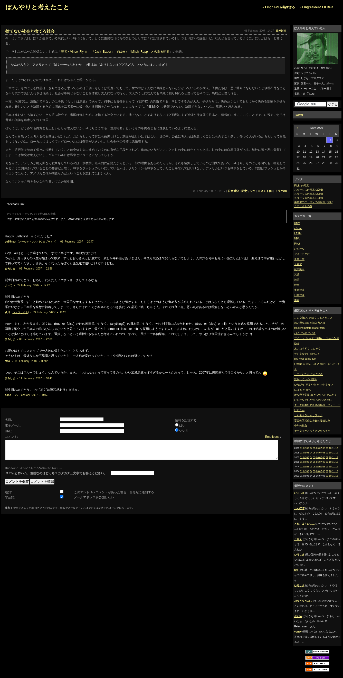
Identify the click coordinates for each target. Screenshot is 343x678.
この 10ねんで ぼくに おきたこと (313, 317)
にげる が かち (302, 389)
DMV (297, 223)
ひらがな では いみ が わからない (313, 384)
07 (320, 448)
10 (330, 448)
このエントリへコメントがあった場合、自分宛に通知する (114, 496)
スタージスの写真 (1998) (308, 198)
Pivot (297, 243)
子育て (298, 264)
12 (336, 448)
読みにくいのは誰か (305, 379)
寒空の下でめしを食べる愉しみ (312, 420)
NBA (297, 238)
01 (301, 448)
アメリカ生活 (302, 254)
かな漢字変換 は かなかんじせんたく (315, 394)
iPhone (298, 228)
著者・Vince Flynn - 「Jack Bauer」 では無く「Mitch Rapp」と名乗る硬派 (115, 51)
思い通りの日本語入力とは (309, 322)
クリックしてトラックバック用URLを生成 (30, 213)
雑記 (296, 279)
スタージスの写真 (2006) (308, 189)
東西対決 (299, 290)
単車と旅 (299, 259)
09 (327, 448)
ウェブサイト (47, 241)
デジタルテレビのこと (307, 353)
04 (311, 448)
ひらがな (299, 248)
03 (308, 448)
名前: (8, 419)
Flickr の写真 (301, 185)
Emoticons (272, 437)
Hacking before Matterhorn (309, 328)
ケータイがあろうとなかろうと (312, 430)
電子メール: (13, 425)
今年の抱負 (300, 425)
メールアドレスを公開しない (94, 501)
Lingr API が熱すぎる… (281, 7)
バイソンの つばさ (305, 333)
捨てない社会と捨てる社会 (30, 31)
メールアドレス (28, 241)
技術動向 (299, 269)
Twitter (298, 114)
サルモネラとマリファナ (308, 415)
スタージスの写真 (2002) (308, 193)
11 (333, 452)
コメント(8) (265, 190)
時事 (296, 284)
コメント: (11, 437)
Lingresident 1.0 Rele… (319, 7)
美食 (296, 300)
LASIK (297, 233)
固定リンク (248, 190)
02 (304, 448)
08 (323, 448)
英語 (296, 274)
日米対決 (299, 295)
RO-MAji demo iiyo (305, 358)
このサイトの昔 (303, 206)
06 (317, 448)
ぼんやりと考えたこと (38, 7)
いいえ (183, 430)
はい (182, 425)
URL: (8, 431)
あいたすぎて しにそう (307, 348)
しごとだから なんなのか (308, 374)
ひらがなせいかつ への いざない (313, 399)
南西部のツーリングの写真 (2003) (313, 202)
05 (314, 448)
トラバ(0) (281, 190)
